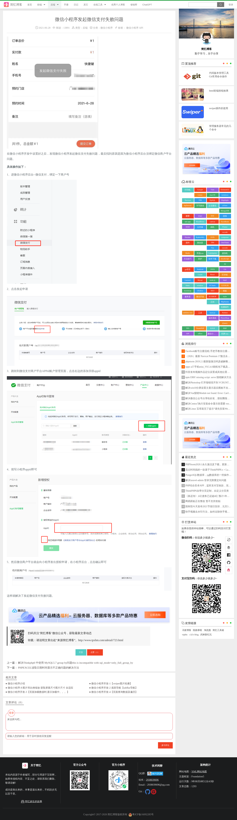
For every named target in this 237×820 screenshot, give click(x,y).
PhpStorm (225, 302)
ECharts (212, 285)
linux (188, 285)
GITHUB (225, 285)
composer (225, 237)
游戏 (225, 216)
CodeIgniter (212, 253)
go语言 (187, 269)
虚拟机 (225, 253)
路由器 (200, 243)
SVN (212, 237)
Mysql (200, 280)
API (141, 27)
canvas (212, 222)
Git (225, 269)
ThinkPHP (200, 328)
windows (224, 195)
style (225, 296)
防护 (200, 259)
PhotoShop (225, 318)
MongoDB (225, 211)
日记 (76, 4)
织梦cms (224, 334)
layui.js (212, 313)
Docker (187, 237)
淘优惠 (207, 630)
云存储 (200, 227)
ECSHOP (212, 296)
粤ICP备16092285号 (141, 814)
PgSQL (212, 200)
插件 (188, 243)
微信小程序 (106, 27)
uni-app (188, 222)
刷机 (212, 227)
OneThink (225, 242)
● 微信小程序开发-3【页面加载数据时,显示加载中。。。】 (38, 692)
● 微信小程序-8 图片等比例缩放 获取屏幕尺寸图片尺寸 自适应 (39, 687)
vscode (225, 232)
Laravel (188, 280)
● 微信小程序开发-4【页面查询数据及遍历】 (113, 692)
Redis (187, 253)
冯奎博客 (186, 630)
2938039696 (152, 779)
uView (225, 205)
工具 (200, 313)
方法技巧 (188, 259)
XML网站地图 (199, 771)
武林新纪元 (206, 634)
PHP (225, 328)
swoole (225, 248)
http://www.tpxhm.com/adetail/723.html (100, 640)
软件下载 (212, 259)
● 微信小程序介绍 (15, 683)
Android (200, 269)
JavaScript (225, 259)
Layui (200, 274)
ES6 (212, 216)
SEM (188, 227)
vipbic (185, 634)
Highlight (225, 200)
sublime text (187, 313)
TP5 (187, 328)
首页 (29, 4)
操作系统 (212, 318)
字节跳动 (200, 206)
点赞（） (95, 652)
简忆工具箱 (218, 630)
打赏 (81, 652)
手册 (66, 4)
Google (200, 190)
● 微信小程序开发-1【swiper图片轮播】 (110, 683)
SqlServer (187, 205)
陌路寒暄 (197, 630)
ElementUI (225, 190)
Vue (212, 248)
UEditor (200, 291)
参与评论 (165, 745)
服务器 (187, 297)
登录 (231, 4)
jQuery (225, 323)
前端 (39, 4)
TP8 (200, 200)
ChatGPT (147, 4)
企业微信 (212, 206)
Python (225, 313)
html (225, 280)
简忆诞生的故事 (31, 801)
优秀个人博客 (118, 4)
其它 (86, 4)
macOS (212, 195)
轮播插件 (225, 307)
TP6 (212, 242)
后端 (53, 4)
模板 (225, 291)
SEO (212, 291)
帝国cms (200, 253)
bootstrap (187, 291)
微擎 (188, 216)
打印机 (187, 190)
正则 (212, 302)
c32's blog (194, 634)
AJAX (212, 328)
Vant (212, 190)
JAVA (212, 269)
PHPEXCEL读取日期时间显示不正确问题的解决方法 (48, 667)
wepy (200, 216)
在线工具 (98, 4)
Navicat (188, 200)
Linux (200, 195)
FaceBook (225, 222)
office (200, 333)
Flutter (224, 227)
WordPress (200, 222)
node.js (212, 280)
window (200, 285)
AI (225, 264)
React (212, 274)
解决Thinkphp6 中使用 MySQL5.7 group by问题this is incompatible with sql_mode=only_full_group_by (75, 662)
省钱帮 (133, 4)
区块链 (225, 275)
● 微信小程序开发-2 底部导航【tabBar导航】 (113, 687)
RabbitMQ (200, 237)
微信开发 (200, 297)
